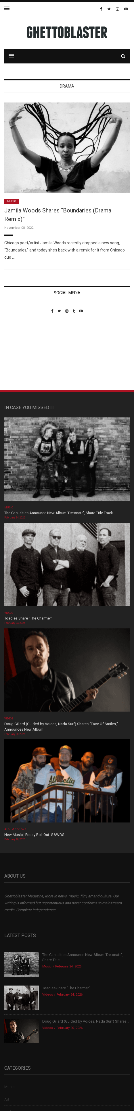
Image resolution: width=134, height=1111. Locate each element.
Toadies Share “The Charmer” (28, 618)
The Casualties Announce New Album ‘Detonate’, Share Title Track (58, 513)
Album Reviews (15, 829)
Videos (8, 612)
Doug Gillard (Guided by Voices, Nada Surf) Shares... (85, 1021)
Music (11, 201)
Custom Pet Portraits (21, 353)
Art (6, 1099)
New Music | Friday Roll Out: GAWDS (34, 835)
